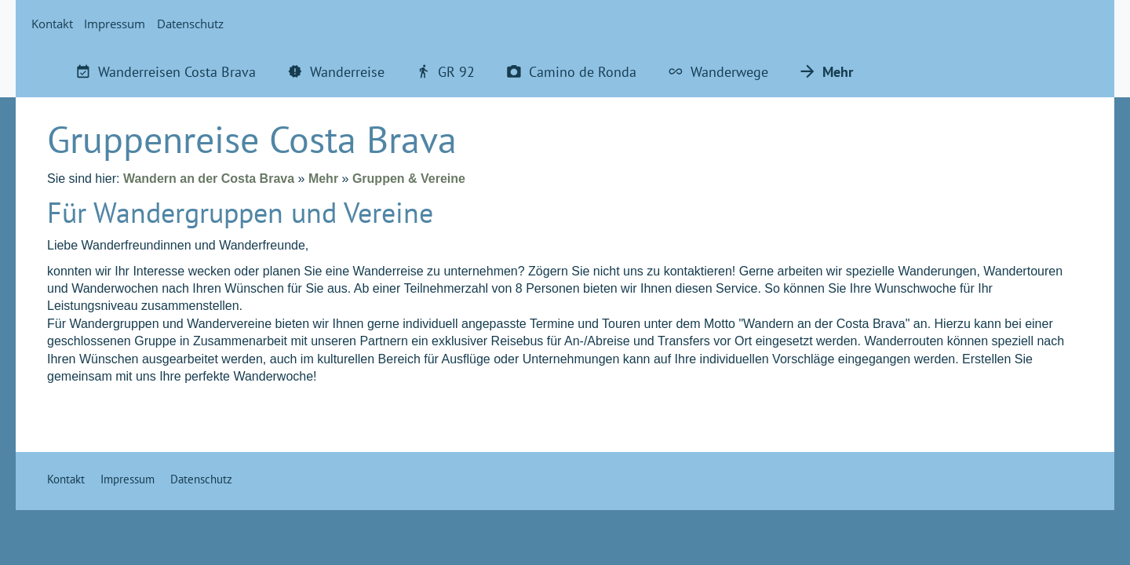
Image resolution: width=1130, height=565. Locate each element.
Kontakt (52, 23)
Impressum (114, 23)
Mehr (323, 178)
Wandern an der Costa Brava (208, 178)
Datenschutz (190, 23)
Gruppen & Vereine (408, 178)
